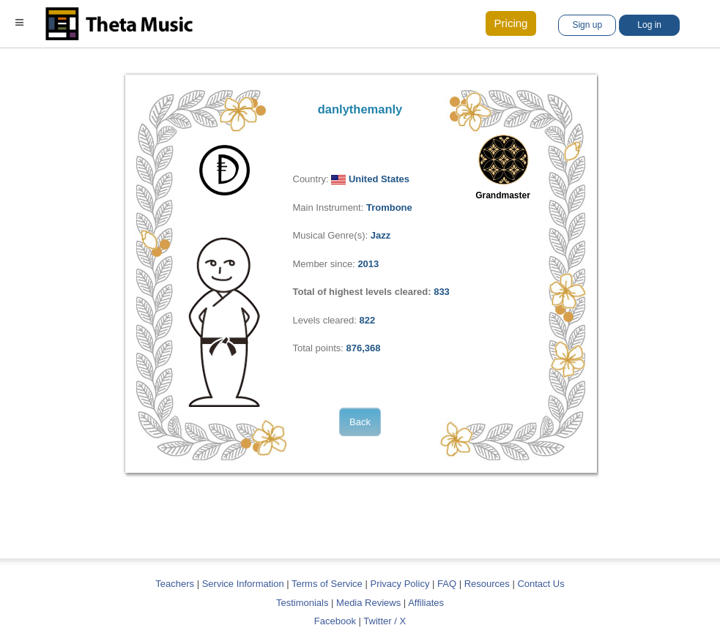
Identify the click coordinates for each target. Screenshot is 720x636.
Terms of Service (327, 583)
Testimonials (302, 602)
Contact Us (540, 583)
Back (360, 421)
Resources (487, 583)
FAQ (446, 583)
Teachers (175, 583)
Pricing (511, 23)
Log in (649, 25)
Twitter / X (384, 621)
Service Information (243, 583)
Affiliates (426, 602)
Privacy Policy (399, 583)
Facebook (335, 621)
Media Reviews (368, 602)
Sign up (587, 25)
